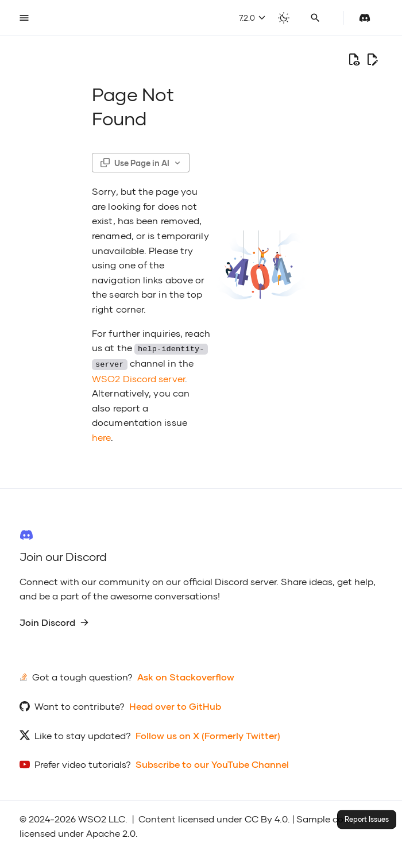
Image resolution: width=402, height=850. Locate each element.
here (101, 435)
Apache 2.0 (111, 831)
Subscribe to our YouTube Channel (212, 762)
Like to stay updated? (82, 734)
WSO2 (92, 817)
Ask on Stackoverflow (185, 675)
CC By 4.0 (266, 817)
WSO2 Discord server (138, 376)
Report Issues (367, 819)
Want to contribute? (79, 704)
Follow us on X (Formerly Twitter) (208, 734)
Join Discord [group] (54, 621)
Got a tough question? (82, 675)
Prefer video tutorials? (82, 762)
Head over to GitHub (175, 704)
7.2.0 (252, 17)
